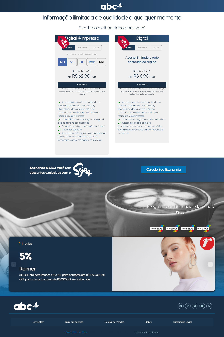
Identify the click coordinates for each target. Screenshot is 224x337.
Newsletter (38, 322)
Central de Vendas (114, 322)
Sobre (148, 322)
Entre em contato (74, 322)
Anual (96, 48)
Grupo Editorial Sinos (76, 332)
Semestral (82, 48)
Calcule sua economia (163, 169)
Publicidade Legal (182, 322)
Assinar (82, 85)
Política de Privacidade (146, 332)
